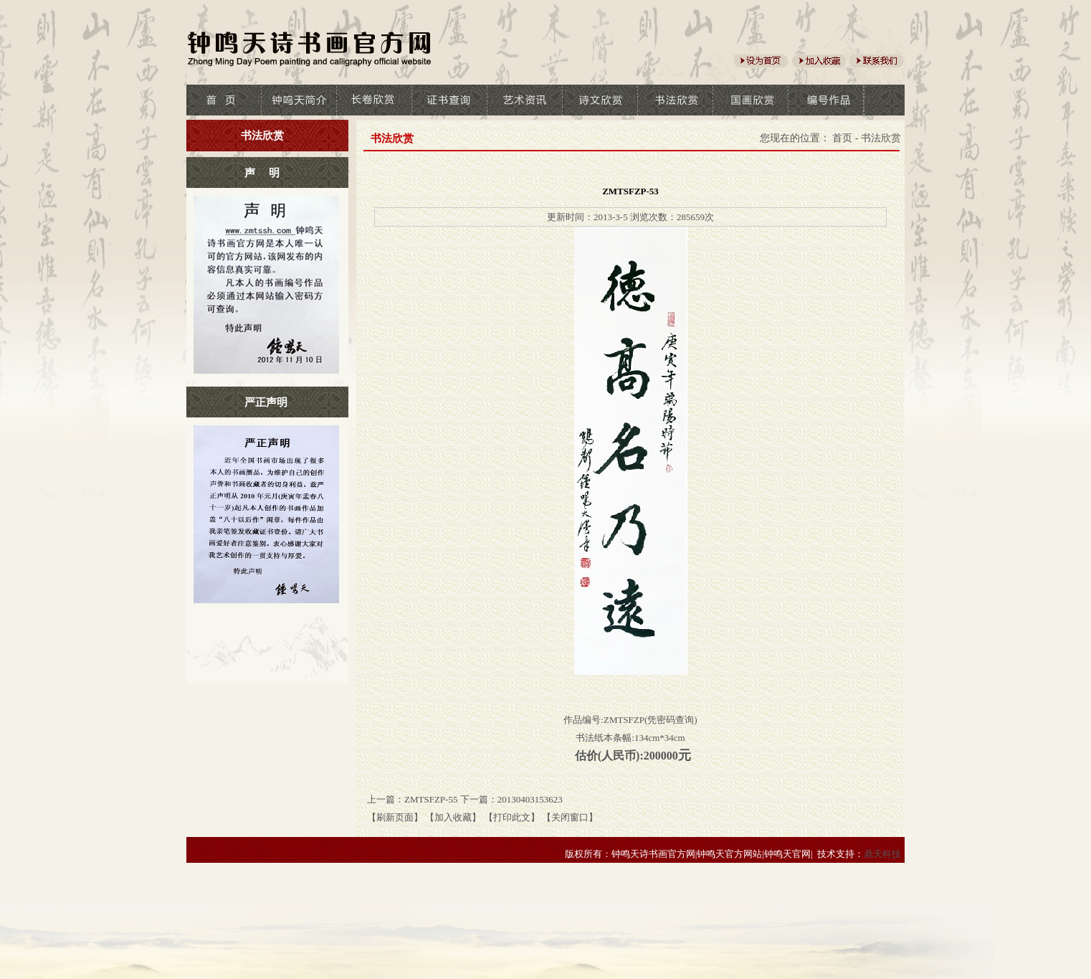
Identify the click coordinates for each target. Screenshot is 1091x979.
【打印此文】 (512, 817)
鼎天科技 (882, 853)
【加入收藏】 (453, 817)
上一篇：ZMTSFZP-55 (412, 799)
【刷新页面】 (395, 817)
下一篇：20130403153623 (511, 799)
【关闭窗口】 (570, 817)
